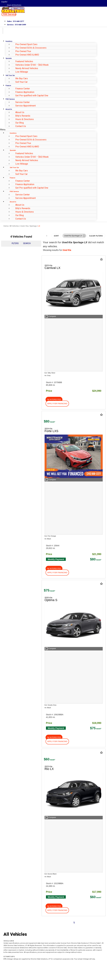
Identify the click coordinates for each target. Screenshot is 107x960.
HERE (29, 721)
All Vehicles (14, 226)
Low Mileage (21, 71)
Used (22, 226)
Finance (8, 85)
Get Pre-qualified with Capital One (31, 95)
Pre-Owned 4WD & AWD (27, 54)
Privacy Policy (50, 944)
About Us (9, 109)
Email (10, 918)
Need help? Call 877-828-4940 (53, 956)
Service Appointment (25, 105)
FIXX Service (10, 99)
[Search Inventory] (44, 773)
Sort (56, 236)
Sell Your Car (10, 75)
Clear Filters (96, 236)
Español (4, 2)
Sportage (33, 226)
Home (5, 226)
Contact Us (20, 126)
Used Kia (67, 250)
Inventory (9, 41)
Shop (7, 603)
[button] (8, 14)
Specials (9, 58)
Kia (27, 226)
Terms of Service (66, 944)
